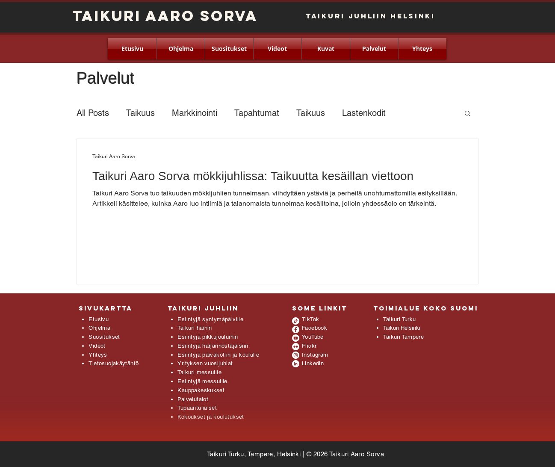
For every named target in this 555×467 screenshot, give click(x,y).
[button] (467, 113)
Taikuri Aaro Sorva (165, 15)
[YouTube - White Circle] (295, 338)
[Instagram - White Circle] (295, 355)
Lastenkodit (364, 113)
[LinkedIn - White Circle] (295, 363)
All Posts (93, 113)
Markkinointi (194, 113)
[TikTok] (295, 321)
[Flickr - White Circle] (295, 346)
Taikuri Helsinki (401, 328)
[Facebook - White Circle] (295, 329)
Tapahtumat (256, 113)
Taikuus (140, 113)
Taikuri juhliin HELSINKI (370, 16)
